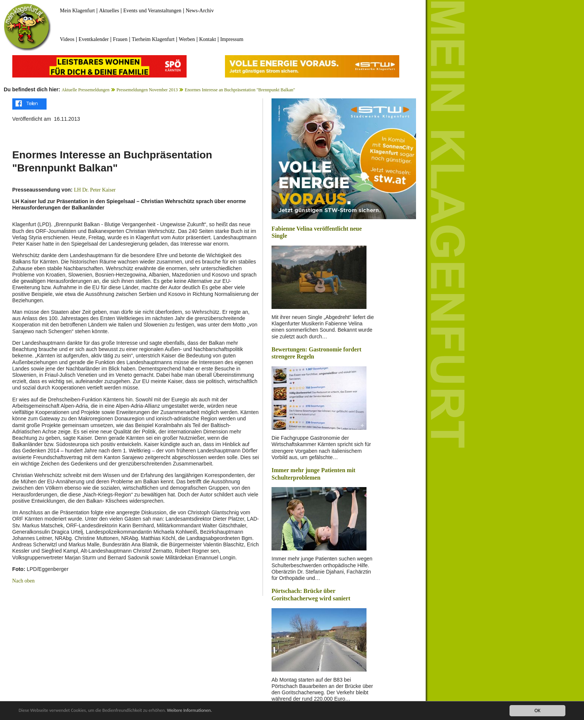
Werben (187, 39)
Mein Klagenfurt (77, 10)
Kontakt (207, 39)
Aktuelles (109, 10)
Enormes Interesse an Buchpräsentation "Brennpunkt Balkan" (240, 89)
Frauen (120, 39)
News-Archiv (200, 10)
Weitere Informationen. (202, 710)
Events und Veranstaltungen (152, 10)
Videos (67, 39)
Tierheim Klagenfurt (153, 39)
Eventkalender (94, 39)
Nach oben (23, 581)
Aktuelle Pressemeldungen (86, 89)
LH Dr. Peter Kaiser (95, 190)
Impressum (231, 39)
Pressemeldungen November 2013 (147, 89)
